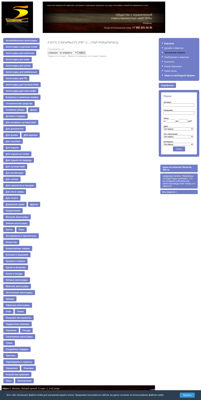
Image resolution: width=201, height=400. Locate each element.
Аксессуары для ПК (16, 78)
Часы (8, 381)
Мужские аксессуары (17, 286)
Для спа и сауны (15, 191)
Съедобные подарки (17, 349)
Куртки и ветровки (16, 267)
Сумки (9, 343)
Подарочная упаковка (17, 324)
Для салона (12, 179)
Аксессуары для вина (17, 59)
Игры (21, 229)
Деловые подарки (15, 116)
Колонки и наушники (17, 254)
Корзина (169, 43)
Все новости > (169, 192)
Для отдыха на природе (19, 160)
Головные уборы (15, 110)
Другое (34, 204)
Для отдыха (12, 147)
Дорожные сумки (15, 204)
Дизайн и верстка (173, 48)
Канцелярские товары (18, 248)
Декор (33, 110)
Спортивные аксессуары (19, 336)
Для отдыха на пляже (17, 154)
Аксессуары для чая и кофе (21, 91)
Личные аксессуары (17, 280)
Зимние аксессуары (16, 223)
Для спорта (12, 198)
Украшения (12, 368)
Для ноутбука (13, 141)
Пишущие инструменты (18, 318)
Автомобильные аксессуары (21, 40)
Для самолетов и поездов (20, 185)
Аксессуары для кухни (18, 65)
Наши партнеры (173, 66)
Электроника (24, 381)
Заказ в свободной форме (179, 75)
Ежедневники (13, 210)
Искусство (11, 242)
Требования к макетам (176, 57)
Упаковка (28, 368)
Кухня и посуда (14, 273)
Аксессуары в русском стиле (21, 47)
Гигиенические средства (19, 103)
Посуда (26, 330)
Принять (187, 395)
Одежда (10, 299)
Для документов (14, 128)
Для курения (30, 135)
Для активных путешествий (21, 122)
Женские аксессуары (17, 217)
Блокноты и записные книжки (22, 97)
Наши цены (170, 70)
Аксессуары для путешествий (22, 84)
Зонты (9, 229)
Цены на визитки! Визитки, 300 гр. (177, 168)
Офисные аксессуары (18, 305)
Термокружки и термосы (19, 362)
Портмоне (11, 330)
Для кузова (12, 135)
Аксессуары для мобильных (21, 72)
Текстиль (11, 355)
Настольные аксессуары (19, 292)
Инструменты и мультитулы (21, 236)
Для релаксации (14, 173)
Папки (20, 311)
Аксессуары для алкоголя (20, 53)
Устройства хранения (17, 374)
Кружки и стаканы (15, 261)
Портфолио (167, 85)
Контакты (169, 61)
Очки (8, 311)
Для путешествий (15, 166)
